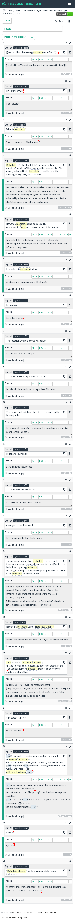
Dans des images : (38, 318)
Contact (38, 912)
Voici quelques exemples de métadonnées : (38, 282)
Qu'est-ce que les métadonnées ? (38, 142)
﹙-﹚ (60, 59)
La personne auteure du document (38, 503)
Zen (18, 13)
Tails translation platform (21, 4)
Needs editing (13, 74)
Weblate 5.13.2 (18, 912)
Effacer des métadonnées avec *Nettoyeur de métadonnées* (38, 640)
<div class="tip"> (38, 733)
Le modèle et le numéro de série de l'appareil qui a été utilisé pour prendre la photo (38, 430)
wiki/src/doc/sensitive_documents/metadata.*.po (41, 10)
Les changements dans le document (38, 538)
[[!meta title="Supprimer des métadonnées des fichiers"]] (38, 67)
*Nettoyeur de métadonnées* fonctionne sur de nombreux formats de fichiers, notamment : (38, 890)
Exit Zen (56, 21)
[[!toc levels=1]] (38, 106)
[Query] (39, 29)
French (8, 13)
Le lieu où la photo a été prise (38, 354)
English (8, 47)
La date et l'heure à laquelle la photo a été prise (38, 389)
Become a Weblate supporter (14, 917)
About (30, 912)
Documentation (51, 912)
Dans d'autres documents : (38, 467)
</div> (38, 847)
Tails (9, 10)
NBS (41, 59)
